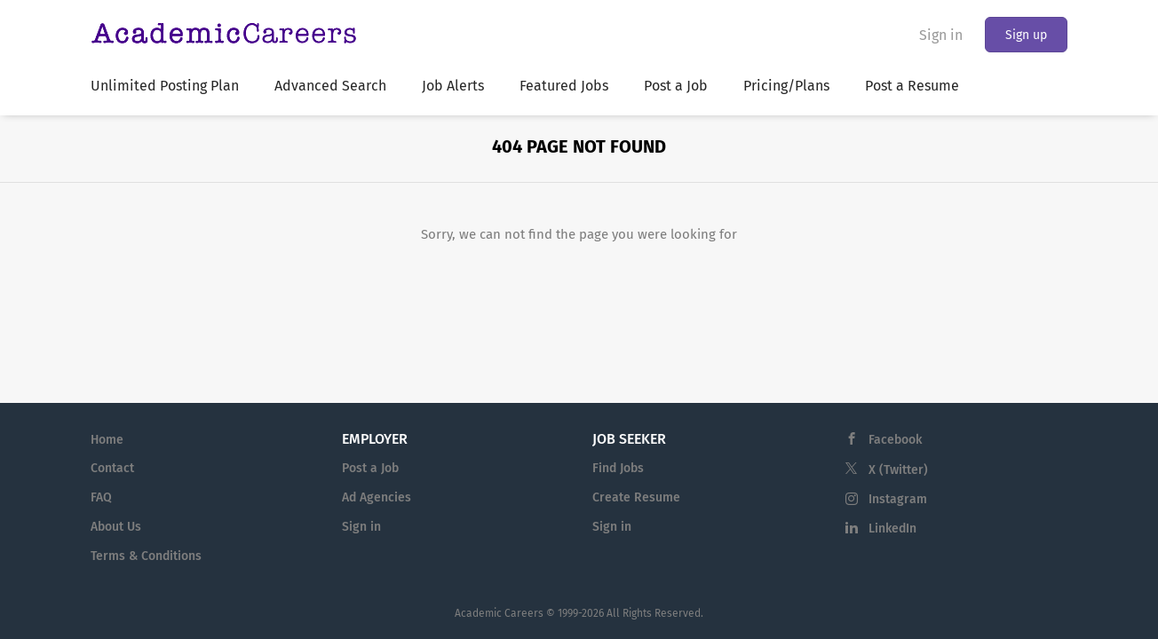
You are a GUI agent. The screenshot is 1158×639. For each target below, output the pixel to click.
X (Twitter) (898, 469)
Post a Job (370, 468)
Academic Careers (499, 613)
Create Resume (636, 497)
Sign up (1026, 35)
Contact (112, 468)
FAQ (101, 497)
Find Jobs (618, 468)
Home (107, 439)
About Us (116, 526)
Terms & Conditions (146, 556)
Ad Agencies (376, 497)
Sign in (941, 35)
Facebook (895, 439)
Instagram (897, 499)
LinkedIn (892, 528)
